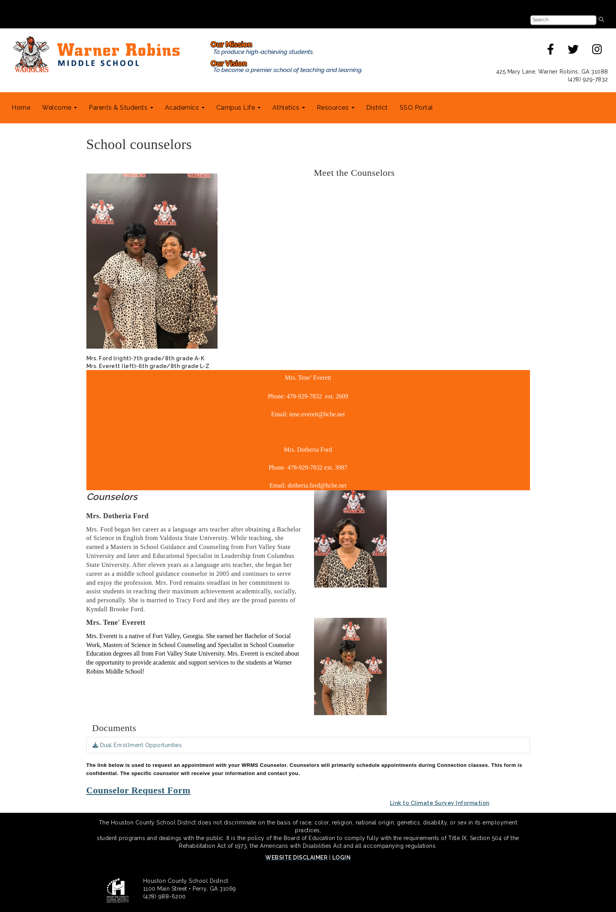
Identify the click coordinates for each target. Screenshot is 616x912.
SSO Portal (416, 107)
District (377, 107)
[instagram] (597, 51)
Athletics (288, 107)
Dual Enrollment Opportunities (137, 745)
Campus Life (238, 107)
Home (21, 107)
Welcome (59, 107)
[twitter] (573, 51)
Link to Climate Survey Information (440, 803)
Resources (336, 107)
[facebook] (550, 51)
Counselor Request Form (138, 790)
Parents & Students (121, 107)
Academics (185, 107)
